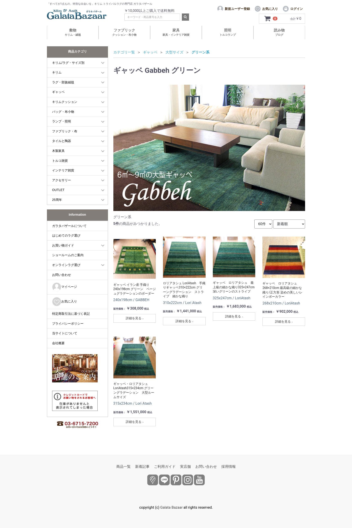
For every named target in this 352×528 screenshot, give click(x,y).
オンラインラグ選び (66, 265)
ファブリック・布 (64, 131)
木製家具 (58, 151)
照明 (228, 32)
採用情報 (228, 466)
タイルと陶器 (61, 141)
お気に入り (64, 301)
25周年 (57, 200)
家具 (176, 32)
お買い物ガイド (63, 245)
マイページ (64, 287)
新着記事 (142, 466)
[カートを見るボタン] (271, 18)
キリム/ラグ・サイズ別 (68, 62)
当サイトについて (64, 333)
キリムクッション (64, 102)
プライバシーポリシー (68, 323)
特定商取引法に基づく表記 (71, 313)
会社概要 (58, 343)
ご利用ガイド (165, 466)
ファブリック (124, 32)
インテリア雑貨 (63, 170)
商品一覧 (123, 466)
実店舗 (185, 466)
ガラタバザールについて (69, 226)
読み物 (279, 32)
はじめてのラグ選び (66, 235)
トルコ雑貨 (60, 160)
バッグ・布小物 (63, 111)
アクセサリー (61, 180)
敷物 (73, 32)
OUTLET (58, 190)
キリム (57, 72)
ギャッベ (58, 92)
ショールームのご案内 (68, 255)
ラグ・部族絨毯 (63, 82)
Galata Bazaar (171, 507)
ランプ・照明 (61, 121)
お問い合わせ (61, 275)
